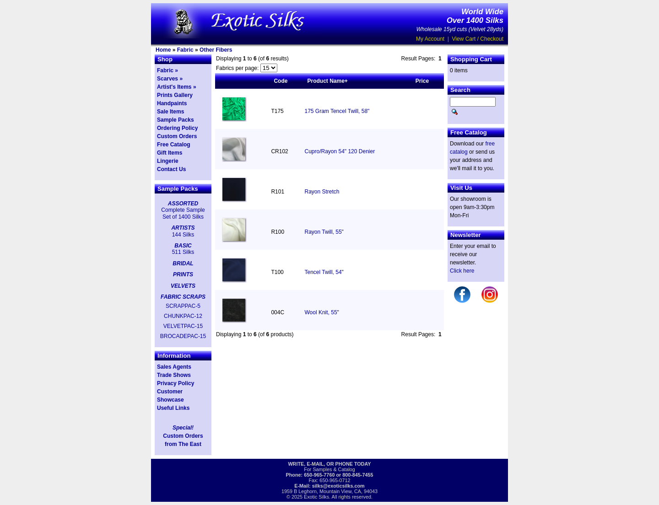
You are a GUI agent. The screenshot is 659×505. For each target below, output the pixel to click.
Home (163, 50)
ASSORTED (183, 203)
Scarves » (170, 78)
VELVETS (183, 286)
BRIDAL (183, 263)
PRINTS (183, 274)
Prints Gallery (175, 95)
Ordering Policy (177, 128)
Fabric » (167, 70)
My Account (430, 39)
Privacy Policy (175, 383)
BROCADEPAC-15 (183, 336)
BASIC (182, 245)
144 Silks (183, 234)
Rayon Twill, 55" (323, 232)
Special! (183, 427)
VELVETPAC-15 (183, 326)
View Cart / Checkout (478, 39)
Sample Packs (175, 120)
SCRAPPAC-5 (183, 306)
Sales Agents (174, 367)
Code (280, 81)
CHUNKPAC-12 (183, 316)
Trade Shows (174, 375)
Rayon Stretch (321, 191)
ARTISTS (182, 228)
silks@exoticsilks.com (338, 486)
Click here (462, 271)
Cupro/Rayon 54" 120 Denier (339, 151)
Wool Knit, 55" (321, 312)
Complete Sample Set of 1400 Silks (183, 213)
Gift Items (169, 153)
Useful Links (173, 408)
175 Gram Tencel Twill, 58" (336, 111)
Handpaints (172, 103)
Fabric (185, 50)
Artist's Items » (176, 87)
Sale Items (170, 111)
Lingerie (167, 161)
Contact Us (171, 169)
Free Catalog (173, 144)
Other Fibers (216, 50)
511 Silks (183, 252)
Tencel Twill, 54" (323, 272)
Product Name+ (327, 81)
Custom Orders (177, 136)
